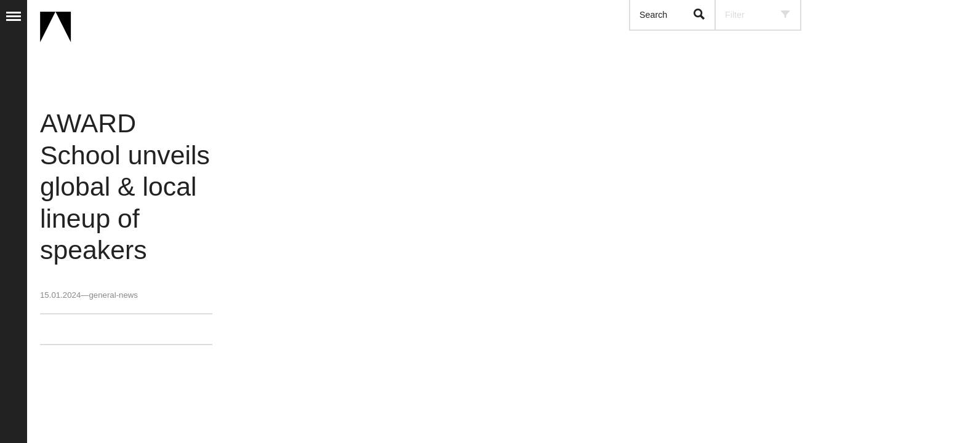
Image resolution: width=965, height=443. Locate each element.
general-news (113, 295)
